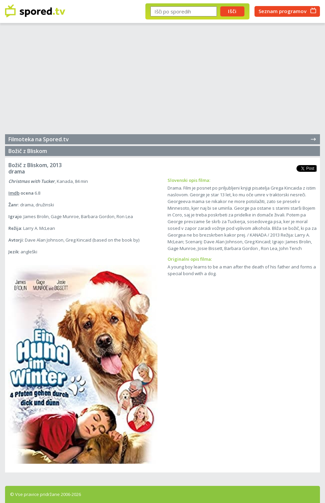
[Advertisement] (162, 81)
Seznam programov (283, 11)
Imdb (13, 193)
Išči (232, 11)
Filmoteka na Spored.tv (162, 139)
